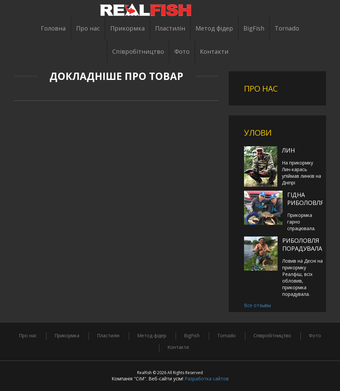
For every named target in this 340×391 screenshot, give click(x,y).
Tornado (287, 28)
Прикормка (127, 28)
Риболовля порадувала (302, 244)
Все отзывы (257, 305)
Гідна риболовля (305, 199)
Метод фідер (214, 28)
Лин (288, 150)
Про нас (88, 28)
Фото (182, 51)
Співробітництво (138, 51)
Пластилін (170, 28)
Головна (53, 28)
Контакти (214, 51)
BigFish (253, 28)
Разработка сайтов (207, 378)
